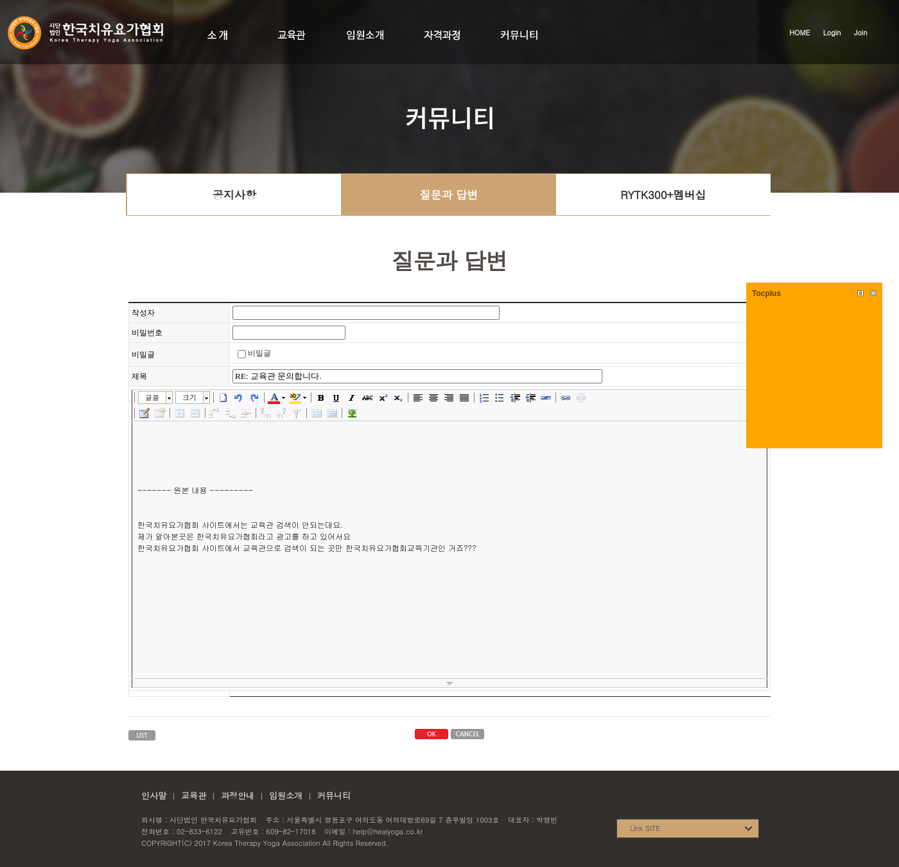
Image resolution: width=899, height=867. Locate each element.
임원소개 (285, 795)
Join (861, 32)
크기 (189, 397)
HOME (799, 32)
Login (832, 32)
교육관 (193, 795)
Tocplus (766, 293)
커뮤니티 (334, 795)
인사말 (153, 795)
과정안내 (237, 795)
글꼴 (152, 397)
